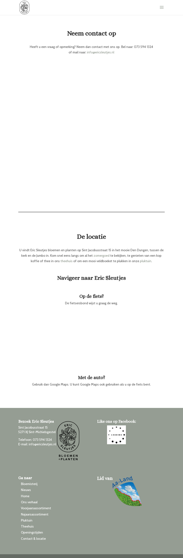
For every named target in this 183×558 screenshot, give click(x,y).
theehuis (66, 261)
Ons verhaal (29, 502)
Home (25, 496)
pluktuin (145, 261)
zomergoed (101, 255)
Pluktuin (26, 520)
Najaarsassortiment (34, 514)
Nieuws (26, 490)
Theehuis (27, 526)
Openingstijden (32, 532)
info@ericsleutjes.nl (100, 52)
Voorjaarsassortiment (36, 508)
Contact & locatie (33, 539)
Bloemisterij (29, 484)
